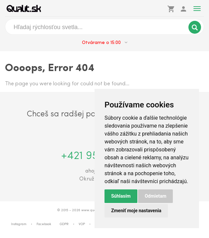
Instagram (19, 224)
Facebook (43, 224)
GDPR (64, 224)
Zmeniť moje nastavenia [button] (136, 210)
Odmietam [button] (155, 196)
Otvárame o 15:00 (104, 42)
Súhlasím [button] (121, 196)
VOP (82, 224)
